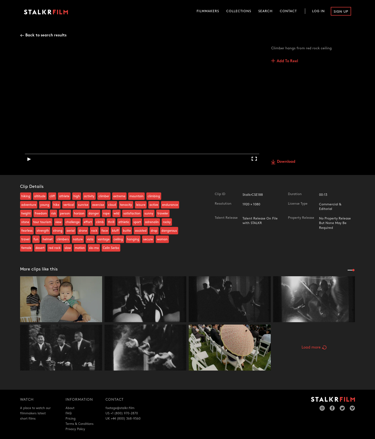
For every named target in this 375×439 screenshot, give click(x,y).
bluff (115, 230)
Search (265, 11)
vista (90, 239)
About (70, 408)
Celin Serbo (111, 248)
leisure (140, 204)
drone (83, 230)
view (58, 222)
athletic (123, 222)
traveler (162, 213)
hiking (25, 196)
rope (106, 213)
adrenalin (152, 222)
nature (78, 239)
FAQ (69, 413)
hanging (133, 239)
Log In (318, 11)
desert (39, 248)
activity (89, 196)
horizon (79, 213)
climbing (154, 196)
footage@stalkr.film (119, 408)
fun (36, 239)
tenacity (126, 204)
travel (25, 239)
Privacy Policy (75, 429)
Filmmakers (208, 11)
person (65, 213)
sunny (148, 213)
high (76, 196)
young (44, 204)
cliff (52, 196)
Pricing (71, 418)
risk (53, 213)
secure (148, 239)
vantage (104, 239)
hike (56, 204)
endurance (170, 204)
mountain (136, 196)
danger (93, 213)
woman (162, 239)
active (153, 204)
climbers (63, 239)
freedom (41, 213)
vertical (68, 204)
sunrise (83, 204)
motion (80, 248)
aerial (70, 230)
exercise (98, 204)
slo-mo (94, 248)
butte (127, 230)
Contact (288, 11)
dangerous (169, 230)
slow (68, 248)
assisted (141, 230)
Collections (238, 11)
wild (116, 213)
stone (25, 222)
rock (94, 230)
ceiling (118, 239)
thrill (111, 222)
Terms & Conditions (80, 423)
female (26, 248)
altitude (39, 196)
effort (88, 222)
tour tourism (42, 222)
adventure (28, 204)
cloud (112, 204)
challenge (73, 222)
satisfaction (131, 213)
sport (137, 222)
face (104, 230)
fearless (27, 230)
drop (154, 230)
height (26, 213)
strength (43, 230)
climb (100, 222)
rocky (167, 222)
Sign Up (341, 11)
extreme (119, 196)
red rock (55, 248)
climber (104, 196)
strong (57, 230)
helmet (48, 239)
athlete (64, 196)
